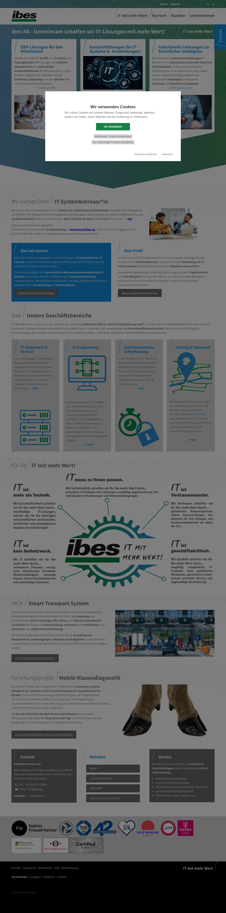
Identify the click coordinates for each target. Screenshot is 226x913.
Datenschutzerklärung (145, 154)
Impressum (167, 154)
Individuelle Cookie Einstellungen (113, 136)
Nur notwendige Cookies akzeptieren (112, 142)
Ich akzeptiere (113, 126)
